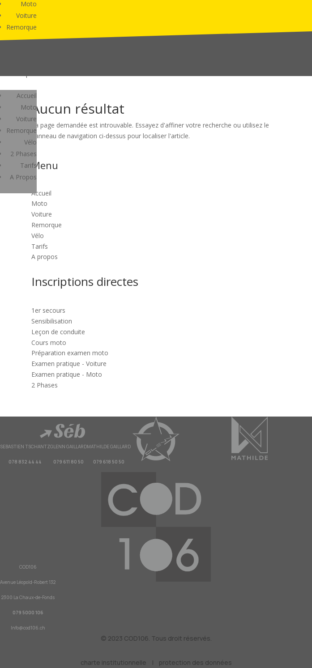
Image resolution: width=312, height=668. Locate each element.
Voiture (26, 15)
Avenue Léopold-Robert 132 (28, 582)
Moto (29, 107)
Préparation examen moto (69, 353)
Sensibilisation (51, 321)
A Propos (23, 177)
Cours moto (48, 342)
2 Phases (23, 153)
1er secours (48, 310)
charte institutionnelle (113, 662)
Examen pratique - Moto (66, 374)
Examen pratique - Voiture (69, 363)
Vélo (30, 142)
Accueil (27, 95)
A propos (44, 256)
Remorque (21, 27)
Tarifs (28, 165)
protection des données (195, 662)
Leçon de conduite (58, 332)
